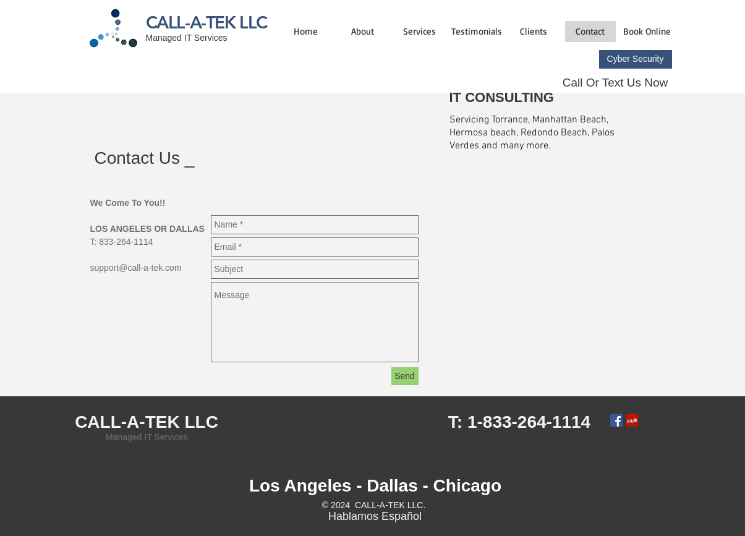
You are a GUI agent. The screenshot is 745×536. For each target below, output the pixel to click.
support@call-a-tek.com (136, 268)
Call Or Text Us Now (615, 82)
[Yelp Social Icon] (632, 420)
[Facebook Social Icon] (616, 420)
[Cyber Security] (635, 59)
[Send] (405, 376)
